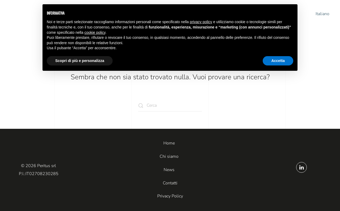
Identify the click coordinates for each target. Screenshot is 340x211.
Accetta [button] (278, 61)
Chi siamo (169, 156)
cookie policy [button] (94, 32)
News (169, 170)
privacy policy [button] (201, 22)
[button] (318, 14)
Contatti (170, 183)
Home (169, 143)
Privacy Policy (170, 196)
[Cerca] (170, 105)
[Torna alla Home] (28, 14)
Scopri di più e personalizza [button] (79, 61)
